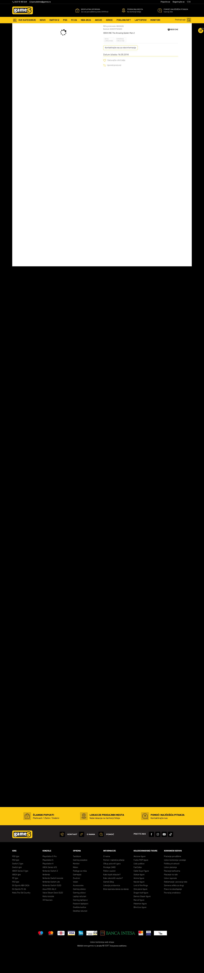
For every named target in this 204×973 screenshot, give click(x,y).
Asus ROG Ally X (49, 912)
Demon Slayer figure (142, 919)
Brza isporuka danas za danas (116, 912)
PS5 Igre (15, 879)
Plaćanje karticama (172, 894)
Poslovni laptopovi (80, 927)
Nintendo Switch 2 (50, 894)
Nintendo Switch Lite (51, 905)
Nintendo (46, 898)
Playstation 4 (48, 887)
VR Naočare (47, 923)
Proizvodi (33, 26)
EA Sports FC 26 (19, 912)
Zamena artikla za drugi (174, 909)
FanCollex (138, 890)
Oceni (109, 43)
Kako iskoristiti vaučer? (113, 901)
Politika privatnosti (171, 887)
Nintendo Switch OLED (52, 909)
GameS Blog (108, 905)
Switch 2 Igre (17, 887)
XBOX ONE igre (50, 26)
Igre (41, 26)
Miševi (75, 890)
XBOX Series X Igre (20, 894)
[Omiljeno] (188, 2)
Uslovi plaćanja (170, 890)
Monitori (76, 887)
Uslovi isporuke (170, 901)
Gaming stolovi (79, 916)
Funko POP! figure (141, 883)
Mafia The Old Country (21, 916)
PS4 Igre (15, 883)
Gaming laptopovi (80, 923)
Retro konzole (48, 919)
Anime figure (139, 901)
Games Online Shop (20, 26)
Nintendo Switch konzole (53, 901)
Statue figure (139, 898)
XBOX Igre (16, 898)
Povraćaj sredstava (172, 916)
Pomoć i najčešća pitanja (113, 883)
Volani (75, 905)
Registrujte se (178, 2)
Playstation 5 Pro (50, 879)
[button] (183, 20)
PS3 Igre (15, 905)
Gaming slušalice (80, 883)
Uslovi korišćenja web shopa (102, 965)
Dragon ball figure (141, 916)
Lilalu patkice (139, 887)
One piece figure (140, 912)
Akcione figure (139, 879)
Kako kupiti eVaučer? (111, 898)
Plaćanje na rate (171, 898)
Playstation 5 (48, 883)
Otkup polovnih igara (111, 887)
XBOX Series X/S (50, 890)
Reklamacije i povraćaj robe (175, 905)
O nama (106, 879)
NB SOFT (105, 969)
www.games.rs (89, 969)
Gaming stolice (79, 912)
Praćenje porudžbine (172, 879)
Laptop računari (79, 919)
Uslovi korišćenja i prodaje (175, 883)
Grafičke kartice (79, 930)
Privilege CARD (109, 890)
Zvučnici (76, 901)
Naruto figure (139, 905)
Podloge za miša (80, 894)
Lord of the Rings (141, 909)
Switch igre (17, 890)
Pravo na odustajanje (173, 912)
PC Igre (15, 901)
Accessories (78, 909)
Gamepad (77, 898)
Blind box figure (140, 930)
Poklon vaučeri (109, 894)
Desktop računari (80, 934)
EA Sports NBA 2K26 (20, 909)
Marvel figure (139, 923)
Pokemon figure (140, 927)
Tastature (77, 879)
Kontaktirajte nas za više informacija (120, 71)
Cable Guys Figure (141, 894)
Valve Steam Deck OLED (53, 916)
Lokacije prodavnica (111, 909)
